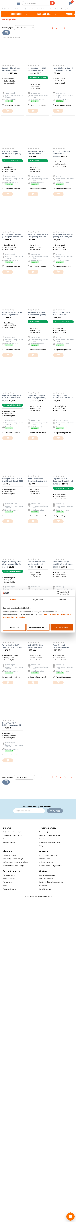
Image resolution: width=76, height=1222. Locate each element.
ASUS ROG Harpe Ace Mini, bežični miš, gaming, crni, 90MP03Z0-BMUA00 (38, 152)
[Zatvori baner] (72, 593)
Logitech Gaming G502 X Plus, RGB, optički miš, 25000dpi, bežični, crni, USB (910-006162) (38, 396)
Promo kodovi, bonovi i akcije (13, 866)
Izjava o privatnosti (46, 878)
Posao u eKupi (8, 839)
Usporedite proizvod (11, 105)
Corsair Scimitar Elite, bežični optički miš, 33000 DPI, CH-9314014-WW (37, 563)
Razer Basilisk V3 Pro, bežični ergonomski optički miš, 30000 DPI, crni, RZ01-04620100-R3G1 (11, 69)
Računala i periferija (30, 9)
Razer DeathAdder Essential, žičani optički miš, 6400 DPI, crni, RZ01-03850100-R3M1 (38, 480)
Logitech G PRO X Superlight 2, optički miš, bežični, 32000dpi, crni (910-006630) (63, 480)
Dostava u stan (44, 859)
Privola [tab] (13, 600)
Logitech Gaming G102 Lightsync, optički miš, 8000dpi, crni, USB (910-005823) (11, 563)
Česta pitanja (44, 832)
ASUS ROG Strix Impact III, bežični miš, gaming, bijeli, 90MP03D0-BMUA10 (38, 313)
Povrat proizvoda (9, 878)
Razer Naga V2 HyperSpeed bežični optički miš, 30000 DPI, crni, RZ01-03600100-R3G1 (62, 646)
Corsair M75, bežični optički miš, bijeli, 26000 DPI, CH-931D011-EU (62, 563)
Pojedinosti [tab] (38, 600)
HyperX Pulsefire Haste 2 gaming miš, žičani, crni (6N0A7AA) (63, 235)
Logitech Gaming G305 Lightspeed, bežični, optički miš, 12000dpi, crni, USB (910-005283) (37, 69)
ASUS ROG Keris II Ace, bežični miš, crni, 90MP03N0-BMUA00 (62, 152)
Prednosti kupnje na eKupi (12, 835)
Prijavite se (55, 811)
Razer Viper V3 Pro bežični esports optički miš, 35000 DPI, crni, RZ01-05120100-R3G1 (11, 724)
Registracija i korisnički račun (49, 835)
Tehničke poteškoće (46, 839)
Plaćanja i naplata (9, 855)
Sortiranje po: (7, 28)
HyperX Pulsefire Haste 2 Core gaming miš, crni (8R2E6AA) (63, 69)
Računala (18, 9)
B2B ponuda (43, 846)
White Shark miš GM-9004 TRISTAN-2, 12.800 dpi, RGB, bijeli (11, 646)
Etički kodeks (43, 885)
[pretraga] (52, 3)
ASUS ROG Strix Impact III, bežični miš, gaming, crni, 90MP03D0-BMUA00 (12, 152)
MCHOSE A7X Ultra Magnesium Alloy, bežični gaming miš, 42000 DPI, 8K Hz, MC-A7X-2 (36, 646)
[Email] (29, 810)
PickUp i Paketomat (46, 862)
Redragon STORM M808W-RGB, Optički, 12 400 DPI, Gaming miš (62, 396)
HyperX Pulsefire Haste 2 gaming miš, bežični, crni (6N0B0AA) (12, 235)
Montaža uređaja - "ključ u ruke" (50, 866)
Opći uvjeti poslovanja (47, 875)
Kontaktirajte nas (45, 889)
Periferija (42, 9)
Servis (5, 885)
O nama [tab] (62, 600)
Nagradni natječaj (9, 842)
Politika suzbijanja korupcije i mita (51, 882)
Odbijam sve (14, 627)
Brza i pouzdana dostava (48, 855)
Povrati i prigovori (9, 875)
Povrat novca (7, 882)
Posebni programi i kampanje (49, 842)
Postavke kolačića (38, 627)
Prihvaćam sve (62, 627)
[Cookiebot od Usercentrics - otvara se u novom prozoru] (58, 593)
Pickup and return (9, 889)
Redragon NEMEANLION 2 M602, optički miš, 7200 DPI (12, 480)
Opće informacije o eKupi (12, 832)
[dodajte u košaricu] (7, 111)
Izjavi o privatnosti (51, 614)
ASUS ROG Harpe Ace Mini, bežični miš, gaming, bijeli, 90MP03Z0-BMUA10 (61, 313)
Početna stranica (7, 9)
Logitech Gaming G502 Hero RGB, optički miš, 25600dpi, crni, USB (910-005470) (12, 396)
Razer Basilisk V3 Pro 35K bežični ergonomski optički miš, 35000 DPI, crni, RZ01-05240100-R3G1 (12, 313)
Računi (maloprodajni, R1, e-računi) (15, 862)
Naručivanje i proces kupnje (13, 859)
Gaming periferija (52, 9)
